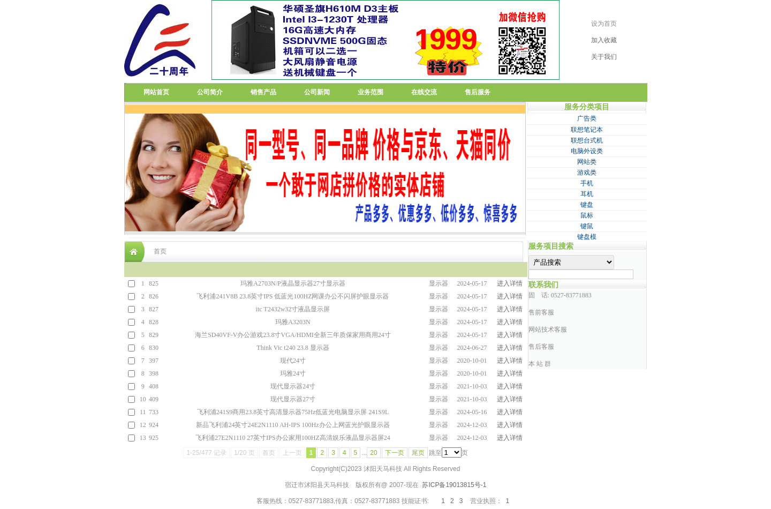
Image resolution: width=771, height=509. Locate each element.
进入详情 (510, 283)
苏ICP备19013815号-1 (454, 485)
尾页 (418, 452)
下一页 (394, 452)
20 (373, 452)
